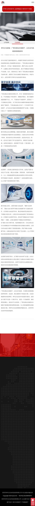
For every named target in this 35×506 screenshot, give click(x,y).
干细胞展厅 (25, 502)
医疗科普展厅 (17, 502)
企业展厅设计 (26, 499)
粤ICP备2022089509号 (25, 496)
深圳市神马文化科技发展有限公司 (11, 499)
